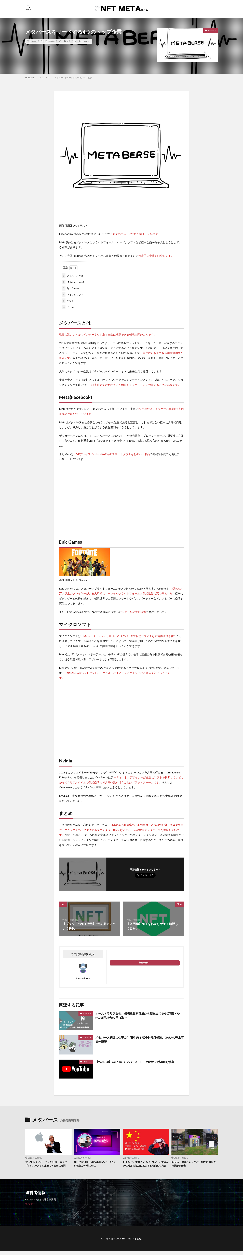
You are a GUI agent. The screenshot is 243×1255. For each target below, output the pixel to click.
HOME (31, 77)
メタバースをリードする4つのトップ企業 (73, 77)
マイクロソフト (72, 294)
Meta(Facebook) (73, 282)
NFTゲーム (87, 1062)
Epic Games (70, 288)
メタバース (71, 41)
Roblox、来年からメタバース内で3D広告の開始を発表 (193, 1164)
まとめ (68, 307)
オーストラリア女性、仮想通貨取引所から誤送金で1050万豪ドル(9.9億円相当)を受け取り (138, 1016)
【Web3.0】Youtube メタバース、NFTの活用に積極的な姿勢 (138, 1062)
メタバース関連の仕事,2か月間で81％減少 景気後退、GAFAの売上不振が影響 (139, 1040)
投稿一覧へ (144, 962)
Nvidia (67, 300)
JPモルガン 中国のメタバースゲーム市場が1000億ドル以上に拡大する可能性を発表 (146, 1166)
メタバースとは (72, 275)
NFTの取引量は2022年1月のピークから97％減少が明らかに (97, 1164)
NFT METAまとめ (132, 1242)
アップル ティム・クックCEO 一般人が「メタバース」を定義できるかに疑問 (47, 1164)
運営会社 (30, 1207)
